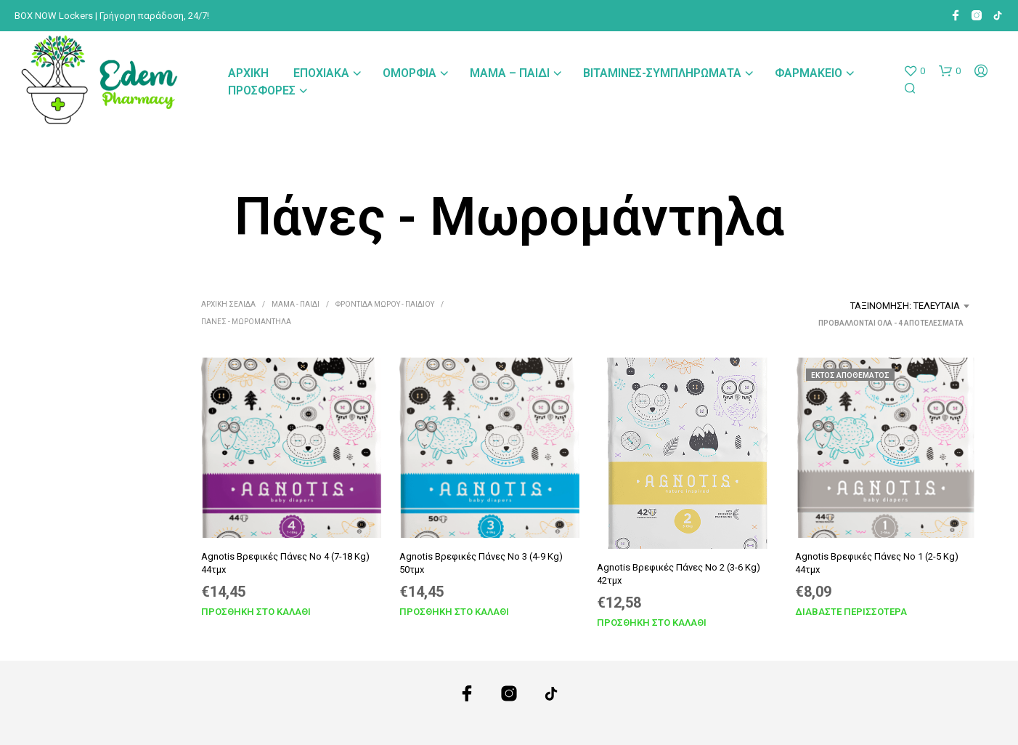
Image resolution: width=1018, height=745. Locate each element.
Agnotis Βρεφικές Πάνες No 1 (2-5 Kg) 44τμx (876, 562)
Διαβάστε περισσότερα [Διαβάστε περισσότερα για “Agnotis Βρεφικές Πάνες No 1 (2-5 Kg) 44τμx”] (851, 610)
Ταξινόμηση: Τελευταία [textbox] (905, 305)
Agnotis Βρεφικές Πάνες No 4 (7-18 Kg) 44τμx (285, 562)
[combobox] (861, 306)
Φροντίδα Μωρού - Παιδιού (384, 304)
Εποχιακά (321, 73)
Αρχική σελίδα (228, 304)
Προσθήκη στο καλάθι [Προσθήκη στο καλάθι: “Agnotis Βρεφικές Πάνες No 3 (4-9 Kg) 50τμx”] (454, 610)
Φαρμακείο (808, 73)
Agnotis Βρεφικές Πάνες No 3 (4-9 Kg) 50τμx (481, 562)
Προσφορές (262, 90)
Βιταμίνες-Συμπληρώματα (662, 73)
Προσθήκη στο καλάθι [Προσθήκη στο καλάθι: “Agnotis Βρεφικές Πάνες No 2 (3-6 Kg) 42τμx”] (652, 622)
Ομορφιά (409, 73)
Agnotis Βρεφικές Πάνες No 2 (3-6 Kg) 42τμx (678, 573)
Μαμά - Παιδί (295, 304)
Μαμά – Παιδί (510, 73)
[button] (914, 71)
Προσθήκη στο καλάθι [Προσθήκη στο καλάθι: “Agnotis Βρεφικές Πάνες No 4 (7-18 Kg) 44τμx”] (256, 610)
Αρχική (248, 73)
